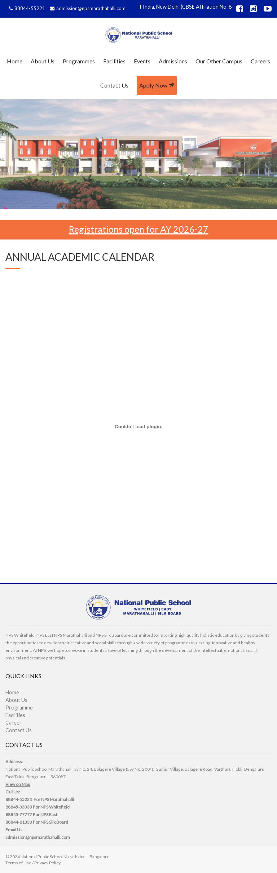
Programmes (79, 61)
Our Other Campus (218, 61)
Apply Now (156, 85)
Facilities (114, 61)
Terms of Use (18, 862)
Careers (260, 61)
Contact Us (114, 85)
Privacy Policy (47, 862)
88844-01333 (18, 822)
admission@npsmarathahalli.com (87, 8)
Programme (19, 707)
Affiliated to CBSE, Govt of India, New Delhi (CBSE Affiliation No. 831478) (166, 7)
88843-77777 (18, 814)
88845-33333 (18, 807)
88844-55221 (26, 8)
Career (13, 723)
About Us (42, 61)
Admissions (173, 61)
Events (142, 61)
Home (14, 61)
